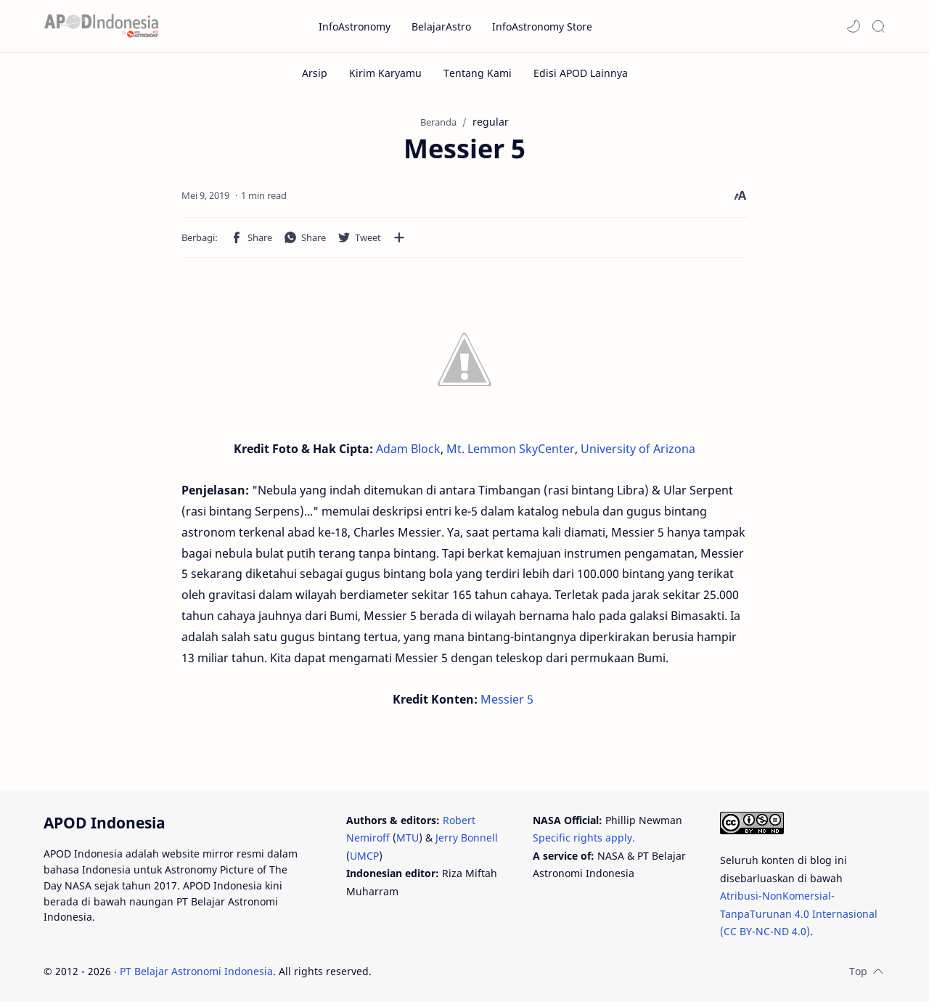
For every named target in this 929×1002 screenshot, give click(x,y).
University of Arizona (638, 449)
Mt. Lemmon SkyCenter (510, 449)
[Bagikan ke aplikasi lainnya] (399, 237)
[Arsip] (314, 73)
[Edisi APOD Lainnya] (580, 73)
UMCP (364, 856)
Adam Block (408, 449)
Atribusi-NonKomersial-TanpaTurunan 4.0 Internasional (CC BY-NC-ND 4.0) (798, 913)
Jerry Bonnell (466, 837)
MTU (407, 837)
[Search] (878, 26)
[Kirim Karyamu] (385, 73)
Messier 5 (506, 699)
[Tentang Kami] (477, 73)
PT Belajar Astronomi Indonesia (196, 971)
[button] (853, 26)
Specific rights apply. (584, 837)
